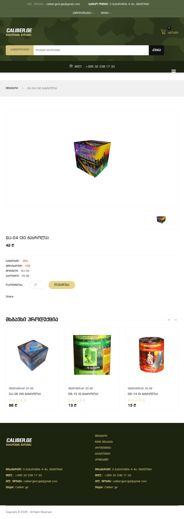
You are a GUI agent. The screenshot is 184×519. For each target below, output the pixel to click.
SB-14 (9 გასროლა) (143, 394)
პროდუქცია (103, 448)
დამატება (61, 285)
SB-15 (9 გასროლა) (83, 394)
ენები (106, 13)
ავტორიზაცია (83, 13)
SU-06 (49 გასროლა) (25, 394)
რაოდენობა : (15, 285)
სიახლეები (102, 453)
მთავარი (12, 88)
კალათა (169, 31)
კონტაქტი (101, 459)
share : (11, 296)
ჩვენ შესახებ (104, 442)
